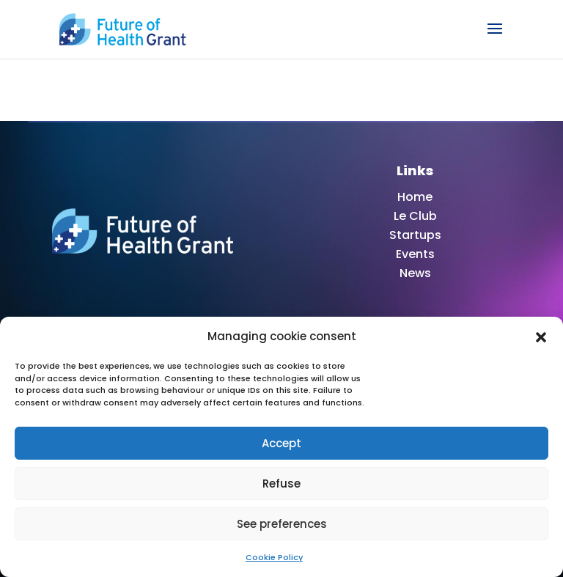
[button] (541, 336)
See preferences (282, 524)
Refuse (281, 483)
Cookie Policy (274, 557)
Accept (281, 443)
